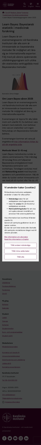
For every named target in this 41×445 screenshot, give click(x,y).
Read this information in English (16, 239)
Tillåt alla (20, 257)
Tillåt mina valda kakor (20, 251)
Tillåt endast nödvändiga (20, 245)
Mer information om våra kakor (16, 237)
